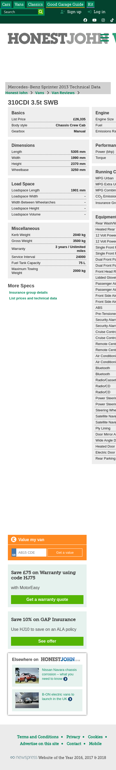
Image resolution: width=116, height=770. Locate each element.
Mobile (95, 744)
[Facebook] (85, 20)
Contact (74, 744)
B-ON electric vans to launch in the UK (58, 696)
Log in (97, 12)
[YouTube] (94, 20)
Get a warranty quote (47, 599)
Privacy (73, 737)
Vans (19, 4)
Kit (90, 4)
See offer (47, 641)
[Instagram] (103, 20)
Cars (6, 4)
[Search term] (22, 12)
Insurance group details (28, 292)
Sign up (70, 12)
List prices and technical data (33, 298)
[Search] (40, 11)
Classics (35, 4)
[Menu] (104, 38)
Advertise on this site (39, 744)
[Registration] (29, 552)
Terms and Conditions (38, 737)
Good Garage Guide (65, 4)
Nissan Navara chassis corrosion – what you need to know (59, 674)
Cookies (95, 737)
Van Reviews (63, 92)
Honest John (16, 92)
